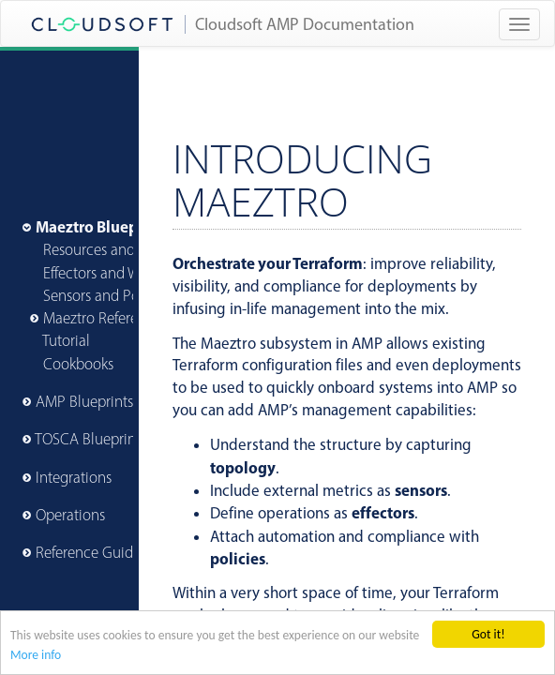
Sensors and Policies (107, 295)
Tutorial (66, 340)
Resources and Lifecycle (118, 249)
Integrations (74, 477)
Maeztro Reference (102, 317)
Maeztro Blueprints (103, 226)
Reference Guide (88, 552)
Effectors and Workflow (115, 272)
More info (35, 656)
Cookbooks (78, 363)
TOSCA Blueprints (90, 438)
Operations (70, 514)
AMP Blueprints (84, 401)
